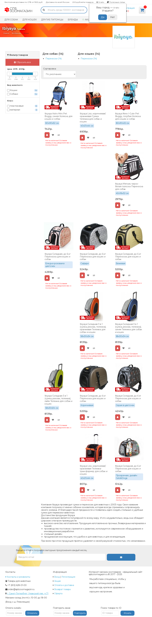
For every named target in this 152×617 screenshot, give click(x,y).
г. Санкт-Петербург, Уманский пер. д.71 (27, 593)
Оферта (58, 593)
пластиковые (22, 106)
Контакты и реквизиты (17, 577)
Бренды (73, 19)
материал (22, 109)
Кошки (22, 90)
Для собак (11, 19)
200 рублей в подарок (83, 2)
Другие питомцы (52, 19)
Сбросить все (22, 62)
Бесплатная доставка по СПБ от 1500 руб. (24, 2)
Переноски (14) (53, 58)
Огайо (100, 2)
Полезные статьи (116, 2)
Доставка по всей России (57, 2)
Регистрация (128, 8)
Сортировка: (49, 68)
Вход (57, 577)
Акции (87, 19)
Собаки (22, 94)
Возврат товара (62, 589)
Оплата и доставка (64, 585)
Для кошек (29, 19)
